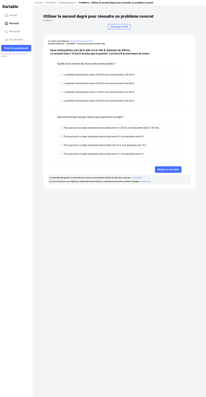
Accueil (11, 15)
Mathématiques (67, 2)
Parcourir (12, 23)
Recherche (12, 31)
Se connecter (14, 39)
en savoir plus (136, 178)
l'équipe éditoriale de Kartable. (81, 41)
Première (51, 2)
